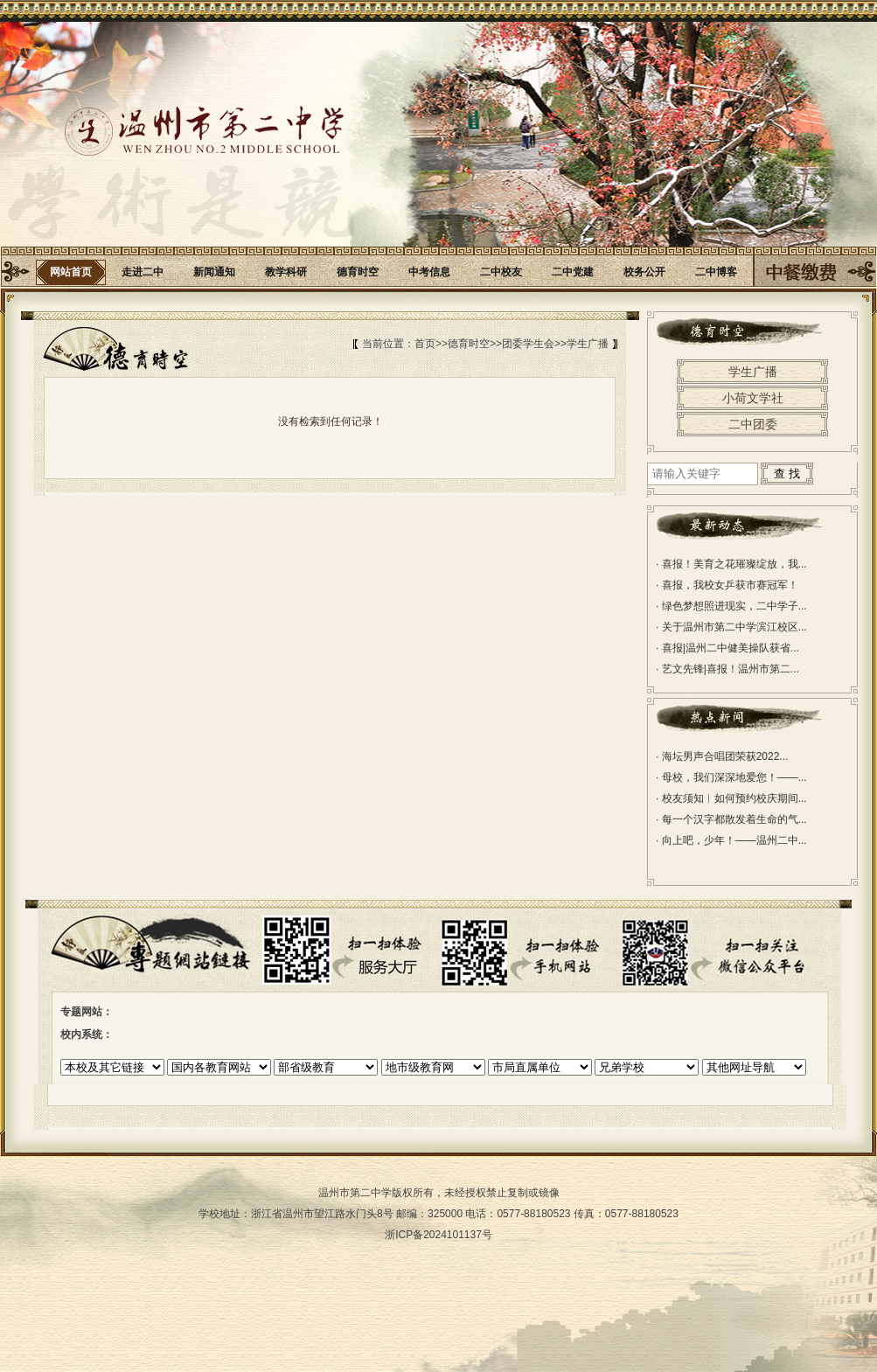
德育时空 (358, 272)
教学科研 (286, 272)
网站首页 (71, 272)
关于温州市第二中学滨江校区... (731, 627)
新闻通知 (214, 272)
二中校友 (501, 272)
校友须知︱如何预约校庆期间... (731, 798)
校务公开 (644, 272)
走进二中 (143, 272)
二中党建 (573, 272)
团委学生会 (528, 344)
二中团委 (752, 424)
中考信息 (429, 272)
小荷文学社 (752, 398)
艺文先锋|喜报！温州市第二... (727, 669)
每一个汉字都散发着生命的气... (731, 819)
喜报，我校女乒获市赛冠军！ (727, 585)
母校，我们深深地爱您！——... (731, 777)
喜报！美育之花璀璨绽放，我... (731, 564)
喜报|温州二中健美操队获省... (727, 648)
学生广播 (588, 344)
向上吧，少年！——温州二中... (731, 840)
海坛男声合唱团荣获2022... (722, 756)
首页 (424, 344)
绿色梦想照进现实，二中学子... (731, 606)
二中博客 (716, 272)
